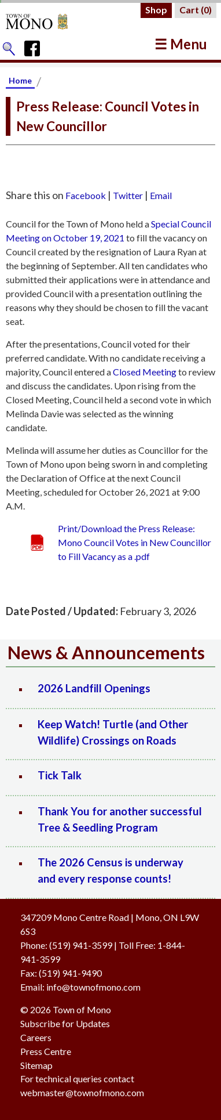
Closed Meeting (144, 371)
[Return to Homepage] (47, 21)
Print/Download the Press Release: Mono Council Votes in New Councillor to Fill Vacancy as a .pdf (134, 542)
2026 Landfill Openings (94, 688)
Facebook (85, 195)
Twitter (128, 195)
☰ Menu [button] (180, 43)
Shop (156, 9)
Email (161, 195)
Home (20, 80)
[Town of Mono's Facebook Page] (36, 45)
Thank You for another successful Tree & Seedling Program (120, 819)
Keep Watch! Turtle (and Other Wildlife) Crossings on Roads (113, 732)
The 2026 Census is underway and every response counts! (110, 870)
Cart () (195, 9)
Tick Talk (60, 775)
